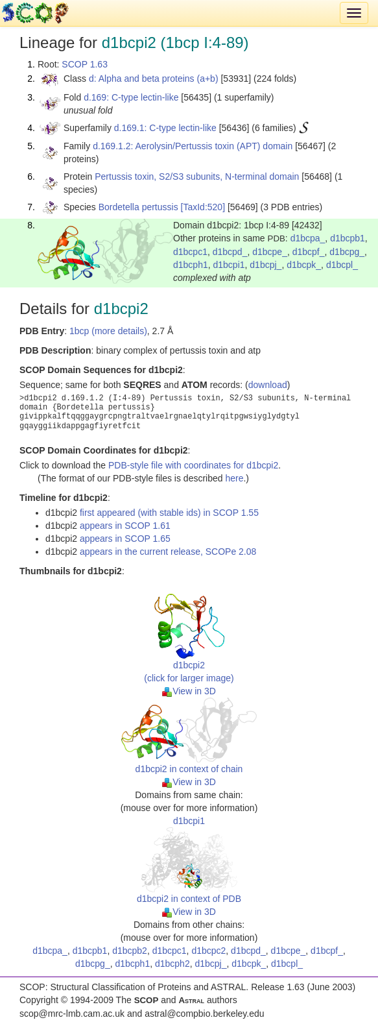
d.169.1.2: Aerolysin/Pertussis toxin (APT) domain (192, 146)
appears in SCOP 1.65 (125, 538)
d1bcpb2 (129, 950)
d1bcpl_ (342, 265)
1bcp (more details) (108, 331)
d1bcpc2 (208, 950)
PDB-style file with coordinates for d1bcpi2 (193, 465)
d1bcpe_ (269, 252)
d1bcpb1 (347, 238)
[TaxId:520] (203, 207)
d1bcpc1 (190, 252)
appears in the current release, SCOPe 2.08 (168, 551)
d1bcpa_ (307, 238)
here (234, 478)
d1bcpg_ (346, 252)
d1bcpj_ (265, 265)
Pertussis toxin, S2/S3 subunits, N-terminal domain (197, 176)
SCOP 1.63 (85, 64)
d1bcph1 (190, 265)
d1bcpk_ (304, 265)
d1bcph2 (172, 963)
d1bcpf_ (308, 252)
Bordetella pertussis (138, 207)
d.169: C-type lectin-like (131, 97)
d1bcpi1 (229, 265)
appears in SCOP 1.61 (125, 525)
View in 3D (189, 691)
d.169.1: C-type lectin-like (165, 128)
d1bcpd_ (230, 252)
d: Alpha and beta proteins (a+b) (154, 78)
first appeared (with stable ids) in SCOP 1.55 (169, 512)
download (267, 385)
